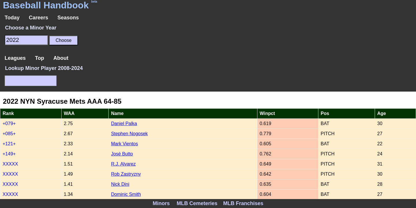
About (60, 58)
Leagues (15, 58)
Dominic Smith (126, 194)
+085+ (9, 133)
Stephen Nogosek (129, 133)
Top (39, 58)
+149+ (9, 153)
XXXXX (10, 163)
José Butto (122, 153)
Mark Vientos (124, 143)
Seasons (68, 18)
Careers (38, 18)
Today (12, 18)
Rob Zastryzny (126, 174)
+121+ (9, 143)
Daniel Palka (124, 123)
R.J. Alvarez (123, 163)
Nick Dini (120, 184)
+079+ (9, 123)
